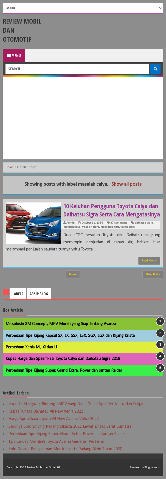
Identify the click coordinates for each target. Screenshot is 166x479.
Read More (149, 260)
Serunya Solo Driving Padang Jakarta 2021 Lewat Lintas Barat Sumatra (70, 426)
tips (116, 227)
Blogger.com (151, 467)
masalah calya (71, 227)
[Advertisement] (83, 118)
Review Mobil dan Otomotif (43, 467)
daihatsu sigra (144, 222)
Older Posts (153, 274)
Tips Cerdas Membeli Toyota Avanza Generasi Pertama (56, 441)
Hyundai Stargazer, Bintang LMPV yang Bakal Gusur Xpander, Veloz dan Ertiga (76, 404)
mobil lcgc (106, 227)
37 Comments (118, 222)
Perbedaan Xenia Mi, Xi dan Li (31, 347)
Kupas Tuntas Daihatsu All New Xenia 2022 (46, 411)
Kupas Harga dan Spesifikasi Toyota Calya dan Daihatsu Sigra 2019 (62, 359)
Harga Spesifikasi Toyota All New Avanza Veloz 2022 (54, 419)
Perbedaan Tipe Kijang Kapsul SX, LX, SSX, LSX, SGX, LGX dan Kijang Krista (70, 336)
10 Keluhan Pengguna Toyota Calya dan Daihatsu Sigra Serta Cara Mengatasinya (111, 210)
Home (10, 167)
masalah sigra (90, 227)
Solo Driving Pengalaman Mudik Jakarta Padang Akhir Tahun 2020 (65, 449)
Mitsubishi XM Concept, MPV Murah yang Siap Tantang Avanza (60, 324)
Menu (14, 55)
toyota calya (127, 227)
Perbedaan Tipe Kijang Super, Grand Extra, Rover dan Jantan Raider (63, 370)
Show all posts (126, 184)
